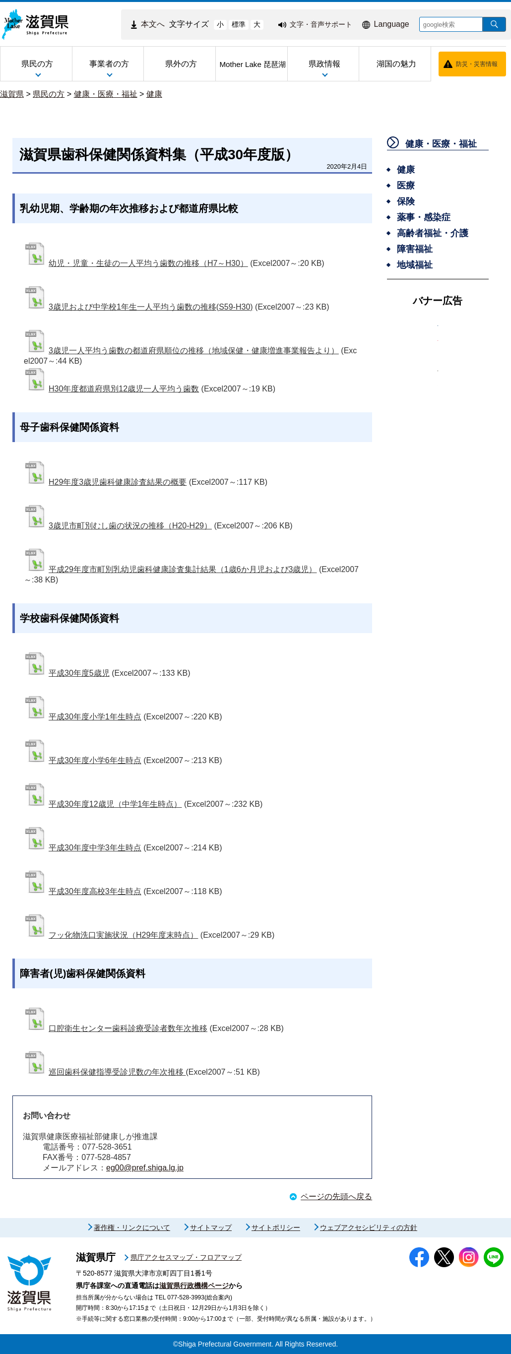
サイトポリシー (276, 1227)
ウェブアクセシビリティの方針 (368, 1227)
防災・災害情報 (477, 64)
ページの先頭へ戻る (336, 1196)
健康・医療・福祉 (105, 94)
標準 (239, 24)
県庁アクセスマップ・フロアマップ (186, 1257)
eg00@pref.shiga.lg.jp (145, 1167)
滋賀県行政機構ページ (194, 1286)
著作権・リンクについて (132, 1227)
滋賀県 (12, 94)
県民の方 (48, 94)
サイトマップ (211, 1227)
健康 (154, 94)
